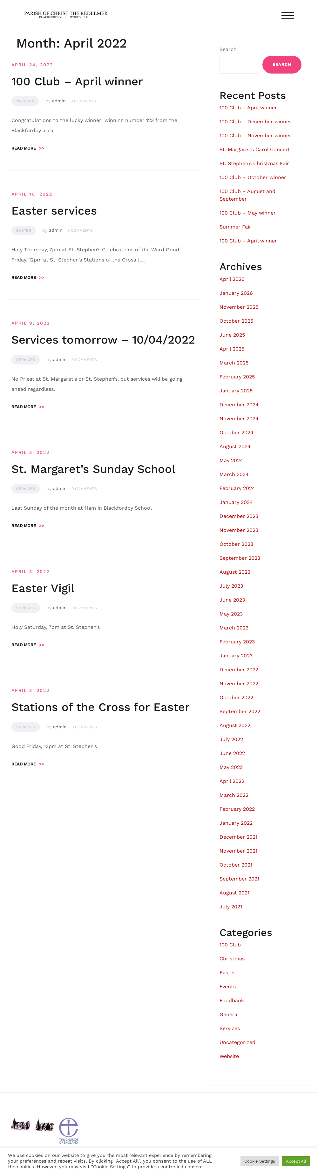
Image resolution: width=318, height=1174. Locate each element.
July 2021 (231, 907)
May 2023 (231, 614)
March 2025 (234, 363)
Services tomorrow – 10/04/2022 (103, 339)
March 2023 (234, 628)
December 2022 (239, 670)
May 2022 (231, 767)
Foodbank (232, 1000)
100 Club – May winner (248, 213)
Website (229, 1056)
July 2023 (231, 586)
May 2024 (231, 460)
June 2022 (232, 753)
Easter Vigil (42, 588)
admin (59, 100)
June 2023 (232, 600)
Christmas (232, 959)
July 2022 (231, 739)
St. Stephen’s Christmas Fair (254, 163)
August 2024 (235, 446)
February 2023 (237, 642)
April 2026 (232, 279)
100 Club (25, 101)
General (229, 1014)
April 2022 (232, 781)
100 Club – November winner (255, 135)
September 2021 (239, 879)
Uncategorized (237, 1042)
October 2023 (236, 544)
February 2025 (237, 377)
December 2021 (238, 837)
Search (228, 49)
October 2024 (237, 432)
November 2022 (239, 684)
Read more (27, 148)
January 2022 (236, 823)
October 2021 (236, 865)
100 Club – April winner (77, 81)
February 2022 (237, 809)
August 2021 (234, 893)
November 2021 (238, 851)
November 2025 (239, 307)
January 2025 (236, 391)
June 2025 (232, 335)
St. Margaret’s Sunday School (93, 469)
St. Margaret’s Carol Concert (255, 149)
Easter (23, 230)
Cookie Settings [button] (259, 1161)
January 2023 (236, 656)
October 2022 (236, 697)
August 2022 (235, 725)
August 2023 (235, 572)
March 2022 (234, 795)
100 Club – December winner (255, 122)
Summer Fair (235, 227)
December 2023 (239, 516)
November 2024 (239, 419)
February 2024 (237, 488)
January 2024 (236, 502)
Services (25, 360)
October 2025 (236, 321)
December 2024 (239, 405)
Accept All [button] (296, 1161)
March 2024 (234, 474)
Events (228, 987)
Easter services (54, 210)
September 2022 (240, 711)
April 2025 (232, 349)
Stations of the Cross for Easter (100, 707)
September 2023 (240, 558)
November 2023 (239, 530)
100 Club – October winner (253, 177)
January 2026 (236, 293)
